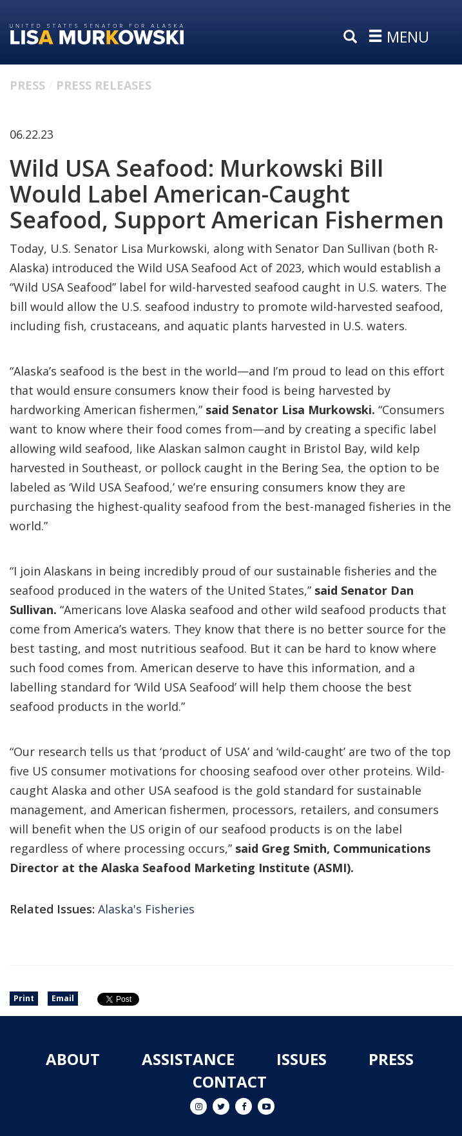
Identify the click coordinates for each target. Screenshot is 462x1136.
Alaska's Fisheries (146, 909)
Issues (301, 1059)
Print (24, 998)
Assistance (188, 1059)
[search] (353, 37)
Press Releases (103, 85)
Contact (230, 1081)
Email (63, 998)
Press (27, 85)
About (73, 1059)
